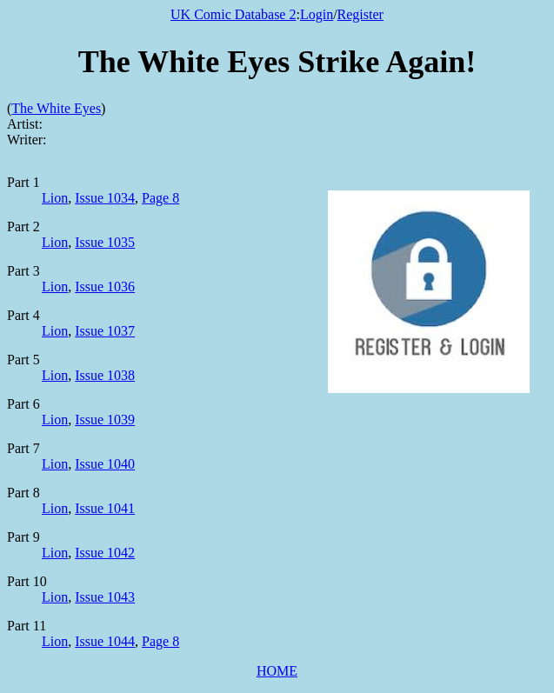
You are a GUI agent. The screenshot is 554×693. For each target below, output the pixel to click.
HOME (277, 670)
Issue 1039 (105, 419)
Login (316, 14)
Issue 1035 (105, 242)
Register (360, 14)
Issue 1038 (105, 375)
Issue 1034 (105, 197)
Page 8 (160, 197)
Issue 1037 (105, 330)
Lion (55, 197)
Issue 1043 (105, 597)
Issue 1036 (105, 286)
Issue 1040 (105, 463)
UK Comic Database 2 (233, 14)
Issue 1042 (105, 552)
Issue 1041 (105, 508)
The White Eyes (56, 108)
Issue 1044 (105, 641)
